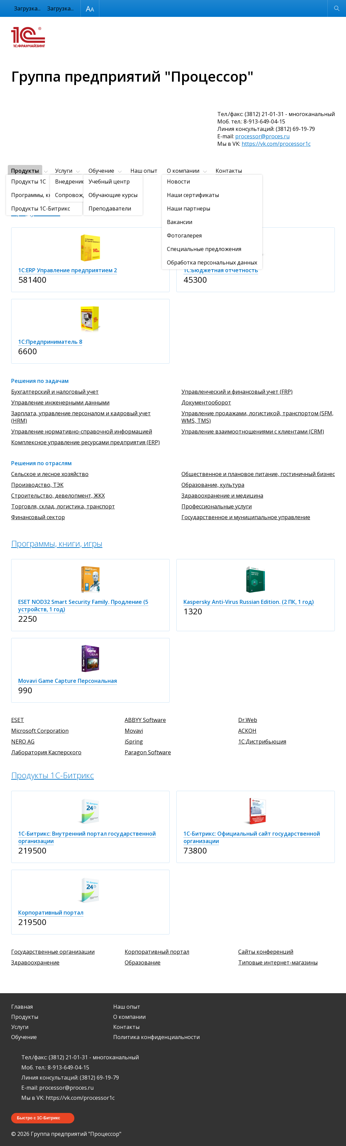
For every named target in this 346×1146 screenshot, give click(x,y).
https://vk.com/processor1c (276, 143)
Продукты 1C (35, 211)
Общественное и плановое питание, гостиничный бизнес (258, 474)
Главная (22, 1006)
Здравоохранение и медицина (222, 495)
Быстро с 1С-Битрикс (38, 1118)
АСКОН (247, 730)
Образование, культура (212, 484)
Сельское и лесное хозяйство (50, 474)
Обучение (101, 170)
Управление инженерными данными (60, 402)
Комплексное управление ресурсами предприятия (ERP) (85, 442)
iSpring (134, 741)
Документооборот (206, 402)
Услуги (63, 170)
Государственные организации (53, 951)
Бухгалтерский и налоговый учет (55, 391)
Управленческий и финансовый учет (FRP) (237, 391)
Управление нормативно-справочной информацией (81, 431)
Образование (142, 962)
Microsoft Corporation (40, 730)
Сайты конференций (265, 951)
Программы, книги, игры (56, 543)
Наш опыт (143, 170)
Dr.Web (247, 720)
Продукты (25, 170)
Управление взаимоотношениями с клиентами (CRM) (252, 431)
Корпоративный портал (157, 951)
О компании (183, 170)
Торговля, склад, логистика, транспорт (63, 506)
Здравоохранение (35, 962)
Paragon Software (148, 752)
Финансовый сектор (38, 517)
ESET (17, 720)
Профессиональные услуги (216, 506)
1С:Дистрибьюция (262, 741)
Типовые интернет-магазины (278, 962)
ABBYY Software (145, 720)
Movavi (134, 730)
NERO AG (22, 741)
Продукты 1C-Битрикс (52, 775)
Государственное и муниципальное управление (245, 517)
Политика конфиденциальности (156, 1037)
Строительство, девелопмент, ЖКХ (58, 495)
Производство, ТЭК (37, 484)
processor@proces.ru (262, 136)
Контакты (229, 170)
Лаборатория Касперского (46, 752)
